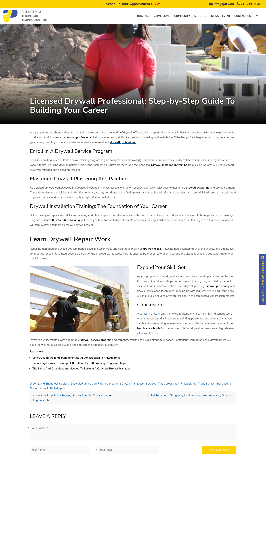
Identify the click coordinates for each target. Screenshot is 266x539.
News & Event (220, 16)
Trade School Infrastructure (214, 383)
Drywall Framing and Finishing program (95, 383)
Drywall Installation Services (139, 383)
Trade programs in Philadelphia (177, 383)
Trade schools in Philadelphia (47, 388)
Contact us (242, 16)
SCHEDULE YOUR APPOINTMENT (263, 279)
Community (182, 16)
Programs (142, 16)
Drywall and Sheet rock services (49, 383)
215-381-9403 (251, 4)
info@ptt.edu (223, 4)
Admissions (162, 16)
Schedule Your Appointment (133, 4)
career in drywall (150, 313)
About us (200, 16)
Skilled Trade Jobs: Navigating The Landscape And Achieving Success (189, 395)
